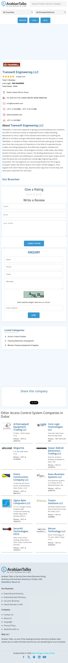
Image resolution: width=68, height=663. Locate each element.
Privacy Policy (10, 625)
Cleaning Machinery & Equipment (21, 341)
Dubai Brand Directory (13, 593)
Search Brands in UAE (13, 604)
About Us (8, 618)
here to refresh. (44, 302)
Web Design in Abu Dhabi (43, 653)
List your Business (11, 601)
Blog (45, 20)
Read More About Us (10, 582)
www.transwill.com (14, 115)
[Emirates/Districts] (50, 12)
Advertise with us (11, 629)
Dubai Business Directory (15, 597)
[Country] (17, 12)
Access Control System (17, 336)
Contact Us (8, 614)
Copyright (8, 622)
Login (34, 20)
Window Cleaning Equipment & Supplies (23, 345)
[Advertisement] (34, 43)
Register (22, 20)
